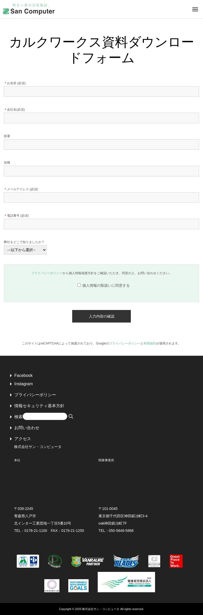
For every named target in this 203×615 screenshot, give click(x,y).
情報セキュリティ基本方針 (39, 406)
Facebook (23, 375)
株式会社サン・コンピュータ (100, 609)
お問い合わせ (26, 428)
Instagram (23, 384)
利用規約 (150, 343)
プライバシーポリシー (47, 273)
